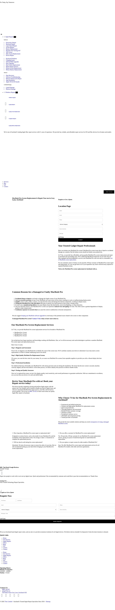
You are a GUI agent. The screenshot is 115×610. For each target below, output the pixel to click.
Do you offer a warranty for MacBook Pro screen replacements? (77, 433)
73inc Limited (8, 601)
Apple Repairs (7, 541)
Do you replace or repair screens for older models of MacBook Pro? (78, 442)
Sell (4, 546)
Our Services (6, 539)
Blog (4, 544)
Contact (5, 549)
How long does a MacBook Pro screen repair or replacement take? (32, 433)
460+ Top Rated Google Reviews (9, 467)
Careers (5, 547)
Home (4, 538)
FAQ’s (5, 543)
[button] (34, 433)
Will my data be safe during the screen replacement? (28, 442)
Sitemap (48, 601)
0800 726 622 (33, 391)
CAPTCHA (61, 237)
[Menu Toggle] (1, 34)
